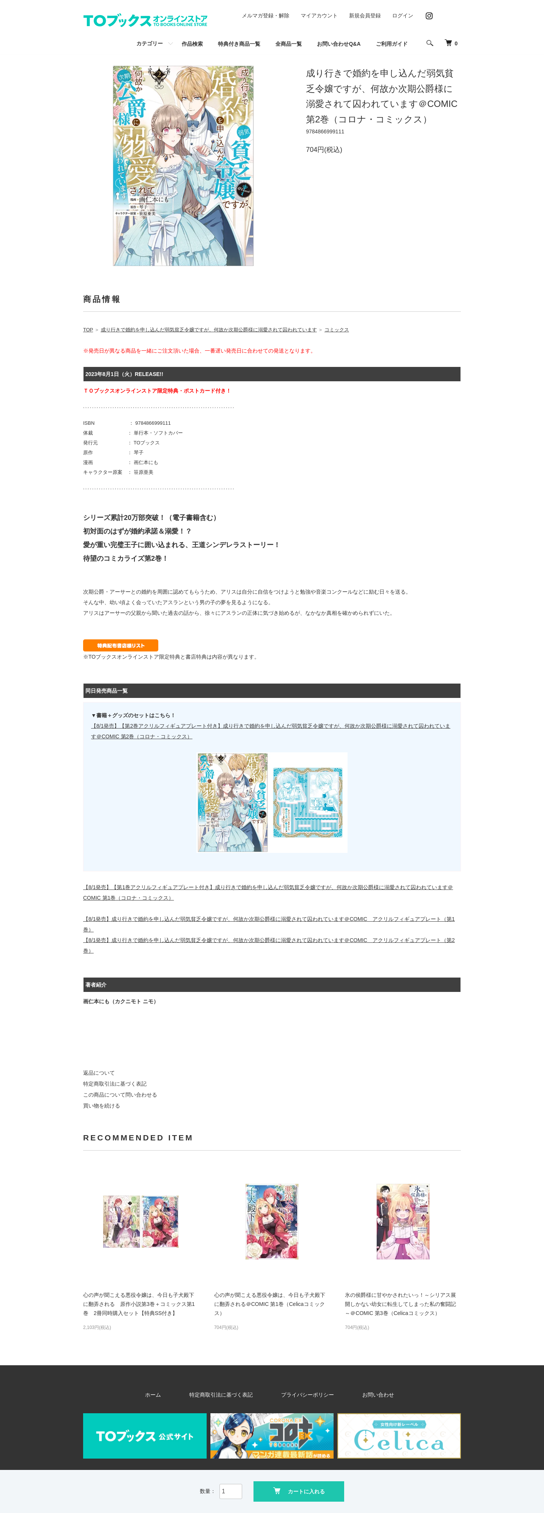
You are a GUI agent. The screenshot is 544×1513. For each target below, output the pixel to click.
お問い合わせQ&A (338, 44)
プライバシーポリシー (301, 1395)
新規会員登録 (365, 15)
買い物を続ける (101, 1106)
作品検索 (192, 44)
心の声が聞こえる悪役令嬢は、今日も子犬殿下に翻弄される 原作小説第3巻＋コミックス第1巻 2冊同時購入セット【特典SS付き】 (139, 1304)
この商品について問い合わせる (120, 1095)
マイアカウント (319, 15)
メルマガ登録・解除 (265, 15)
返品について (99, 1073)
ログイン (402, 15)
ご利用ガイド (392, 44)
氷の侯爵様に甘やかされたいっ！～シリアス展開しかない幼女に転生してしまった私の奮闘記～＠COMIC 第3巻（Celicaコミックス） (400, 1304)
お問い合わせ (355, 1395)
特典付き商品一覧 (239, 44)
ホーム (181, 1395)
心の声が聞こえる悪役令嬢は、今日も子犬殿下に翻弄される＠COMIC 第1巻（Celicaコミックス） (269, 1304)
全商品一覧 (288, 44)
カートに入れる (299, 1490)
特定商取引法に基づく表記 (115, 1084)
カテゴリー (149, 43)
